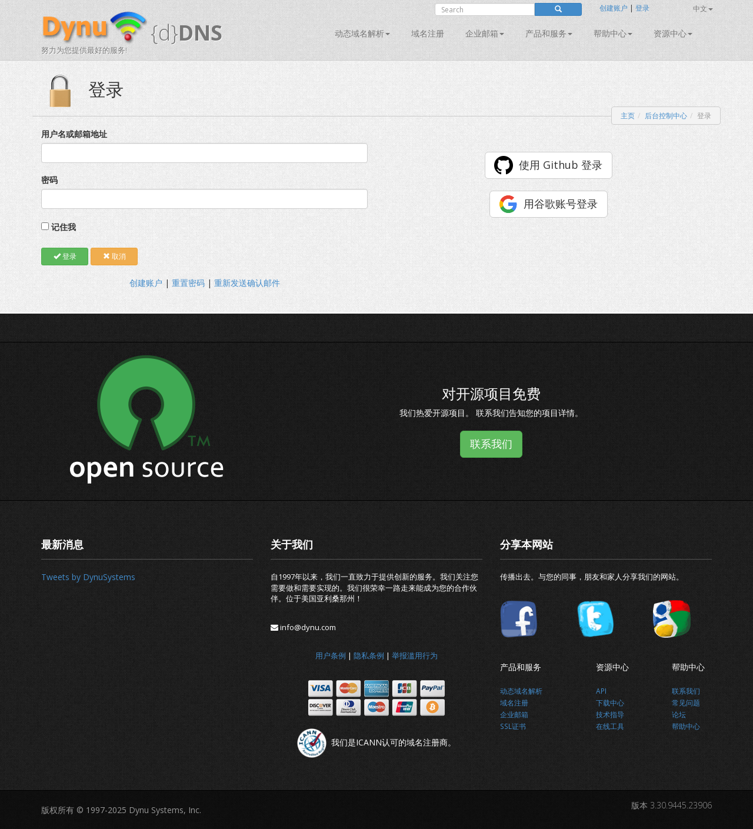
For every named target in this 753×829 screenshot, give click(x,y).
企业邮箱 (484, 33)
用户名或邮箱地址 (74, 133)
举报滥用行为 (415, 655)
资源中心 (673, 33)
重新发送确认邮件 (247, 282)
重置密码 (188, 282)
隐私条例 (369, 655)
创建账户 (613, 8)
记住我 (63, 226)
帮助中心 (613, 33)
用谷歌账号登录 (561, 204)
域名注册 (427, 33)
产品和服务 (548, 33)
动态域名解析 (362, 33)
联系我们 (491, 444)
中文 (703, 9)
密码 (49, 179)
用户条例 (330, 655)
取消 (114, 256)
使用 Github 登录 (560, 165)
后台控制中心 (666, 116)
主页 (628, 116)
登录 (642, 8)
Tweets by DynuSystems (88, 576)
